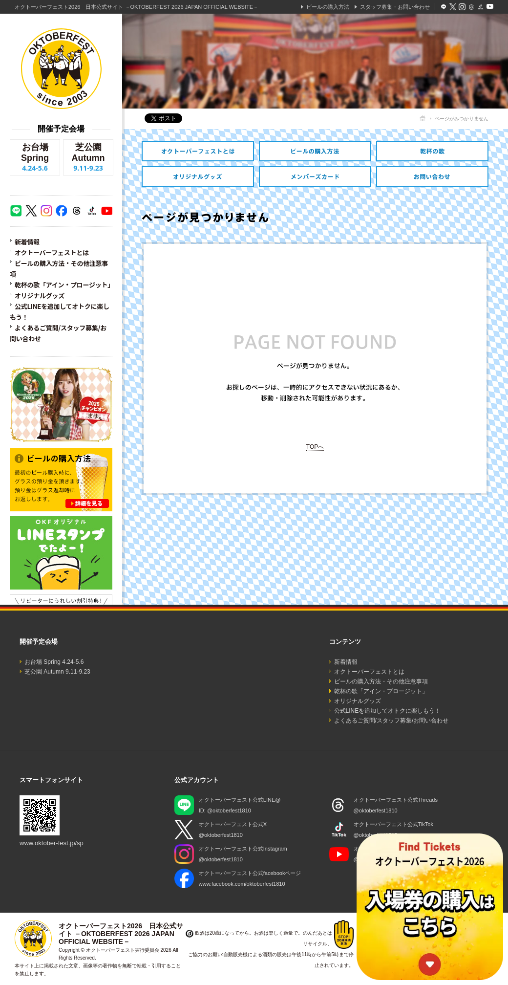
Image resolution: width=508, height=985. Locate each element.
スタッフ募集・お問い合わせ (395, 7)
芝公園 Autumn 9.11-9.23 (57, 671)
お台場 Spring (35, 157)
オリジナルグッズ (39, 295)
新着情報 (27, 241)
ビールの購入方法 (327, 7)
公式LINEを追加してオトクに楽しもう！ (387, 710)
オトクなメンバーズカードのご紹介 (315, 176)
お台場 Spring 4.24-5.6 (54, 661)
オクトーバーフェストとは (52, 252)
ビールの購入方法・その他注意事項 (315, 151)
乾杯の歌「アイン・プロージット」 (64, 284)
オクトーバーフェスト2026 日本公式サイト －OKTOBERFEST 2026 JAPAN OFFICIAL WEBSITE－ (136, 7)
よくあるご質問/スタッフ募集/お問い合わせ (391, 720)
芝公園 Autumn (88, 157)
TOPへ (315, 446)
